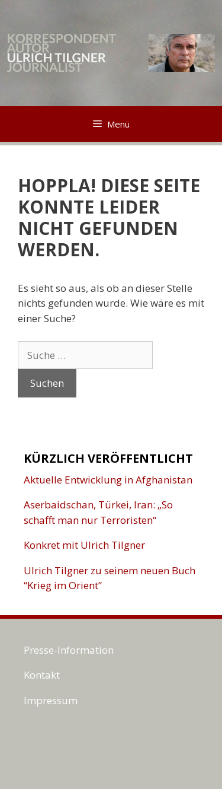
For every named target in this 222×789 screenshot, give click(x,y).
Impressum (51, 700)
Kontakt (42, 675)
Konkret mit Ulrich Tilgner (84, 545)
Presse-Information (69, 650)
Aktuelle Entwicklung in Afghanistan (108, 479)
